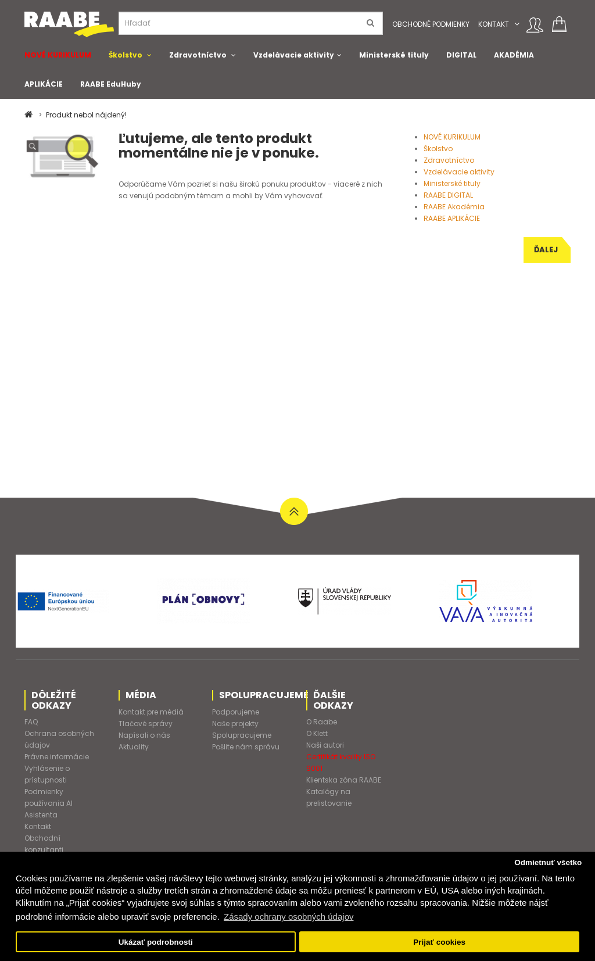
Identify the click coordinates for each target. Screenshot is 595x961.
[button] (516, 24)
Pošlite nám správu (245, 747)
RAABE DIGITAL (448, 195)
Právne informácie (56, 757)
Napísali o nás (144, 735)
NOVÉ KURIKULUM (57, 55)
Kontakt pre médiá (151, 712)
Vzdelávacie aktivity (293, 55)
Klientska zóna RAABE (343, 780)
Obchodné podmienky (430, 24)
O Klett (317, 733)
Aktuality (134, 747)
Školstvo (125, 55)
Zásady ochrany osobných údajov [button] (288, 916)
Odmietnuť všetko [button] (548, 862)
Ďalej (546, 249)
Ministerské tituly (394, 55)
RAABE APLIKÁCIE (452, 218)
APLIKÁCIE (43, 84)
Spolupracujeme (241, 735)
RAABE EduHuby (110, 84)
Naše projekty (235, 723)
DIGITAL (461, 55)
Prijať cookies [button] (439, 942)
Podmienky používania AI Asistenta (48, 803)
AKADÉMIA (514, 55)
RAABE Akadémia (454, 207)
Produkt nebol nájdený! (86, 115)
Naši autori (325, 745)
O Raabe (321, 722)
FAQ (31, 722)
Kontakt (493, 24)
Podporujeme (235, 712)
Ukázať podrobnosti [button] (156, 942)
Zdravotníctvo (198, 55)
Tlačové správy (146, 723)
